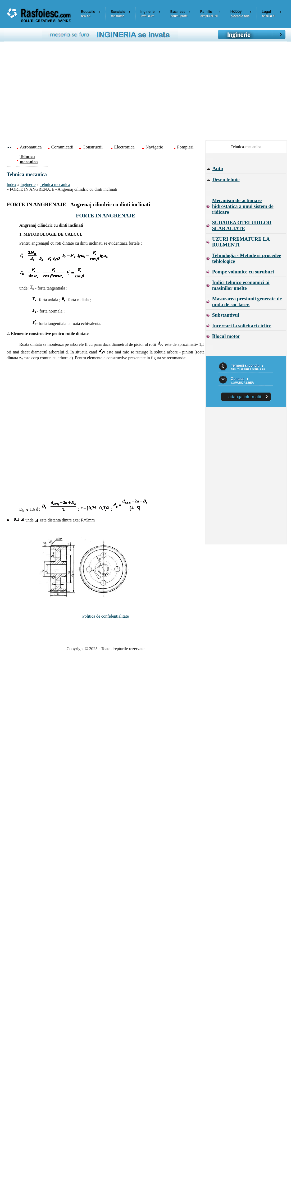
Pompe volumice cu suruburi (243, 271)
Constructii (93, 147)
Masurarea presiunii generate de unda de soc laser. (247, 301)
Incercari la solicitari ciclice (241, 325)
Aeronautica (31, 147)
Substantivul (225, 315)
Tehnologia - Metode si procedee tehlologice (246, 258)
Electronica (124, 147)
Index (11, 184)
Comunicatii (62, 147)
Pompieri (185, 147)
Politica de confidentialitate (105, 616)
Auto (217, 168)
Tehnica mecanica (55, 184)
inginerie (27, 184)
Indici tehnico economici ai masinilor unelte (241, 285)
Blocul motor (226, 336)
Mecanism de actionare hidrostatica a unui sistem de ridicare (243, 206)
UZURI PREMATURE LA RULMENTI (241, 242)
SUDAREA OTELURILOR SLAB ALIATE (241, 225)
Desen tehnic (226, 179)
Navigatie (154, 147)
